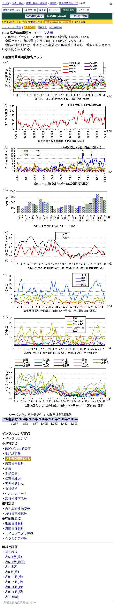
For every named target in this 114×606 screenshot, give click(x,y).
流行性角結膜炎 (16, 513)
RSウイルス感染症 (18, 448)
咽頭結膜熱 (13, 453)
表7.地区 (11, 567)
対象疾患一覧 (29, 10)
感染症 (53, 3)
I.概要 (11, 22)
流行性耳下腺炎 (16, 498)
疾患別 (42, 10)
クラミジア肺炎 (16, 538)
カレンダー (54, 10)
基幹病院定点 (55, 27)
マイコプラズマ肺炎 (19, 533)
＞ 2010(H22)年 (79, 16)
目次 (4, 22)
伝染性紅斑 (13, 478)
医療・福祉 (18, 3)
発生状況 (11, 551)
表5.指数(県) (13, 557)
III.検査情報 (79, 22)
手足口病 (11, 473)
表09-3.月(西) (14, 587)
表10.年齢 (11, 597)
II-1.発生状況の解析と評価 (29, 22)
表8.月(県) (12, 572)
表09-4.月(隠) (14, 592)
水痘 (8, 468)
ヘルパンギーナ (16, 493)
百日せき (11, 488)
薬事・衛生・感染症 (36, 3)
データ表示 (45, 33)
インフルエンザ (16, 438)
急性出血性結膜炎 (17, 508)
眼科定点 (42, 27)
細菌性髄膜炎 (14, 523)
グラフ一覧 (83, 10)
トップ (5, 3)
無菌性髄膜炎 (14, 528)
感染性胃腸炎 (14, 463)
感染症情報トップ (68, 3)
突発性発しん (14, 483)
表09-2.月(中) (14, 582)
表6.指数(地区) (15, 562)
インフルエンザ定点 (11, 27)
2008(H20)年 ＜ (34, 16)
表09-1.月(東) (14, 576)
